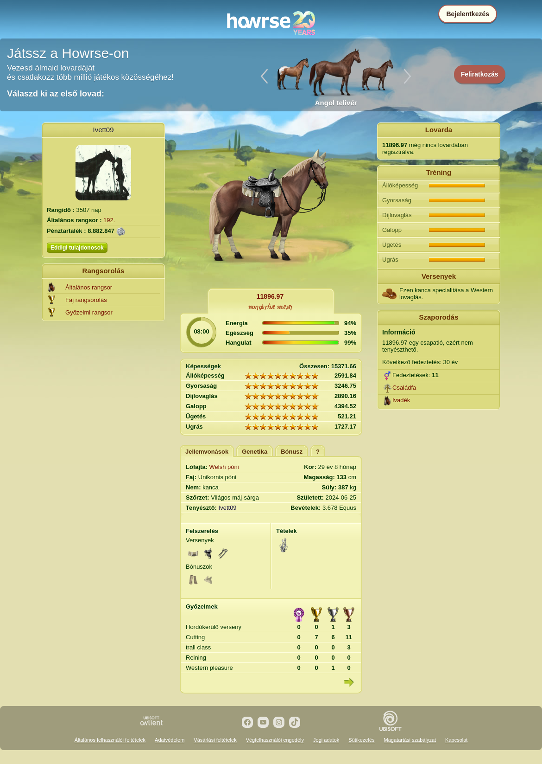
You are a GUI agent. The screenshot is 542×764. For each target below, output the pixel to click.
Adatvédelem (169, 740)
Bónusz (292, 451)
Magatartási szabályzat (410, 740)
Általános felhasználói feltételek (110, 740)
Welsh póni (224, 466)
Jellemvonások (206, 451)
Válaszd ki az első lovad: (55, 93)
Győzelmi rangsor (89, 312)
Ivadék (401, 400)
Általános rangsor (88, 287)
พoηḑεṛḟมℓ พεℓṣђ (270, 307)
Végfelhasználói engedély (275, 740)
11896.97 (270, 296)
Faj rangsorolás (86, 299)
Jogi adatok (326, 740)
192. (109, 220)
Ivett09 (103, 130)
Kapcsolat (456, 740)
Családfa (404, 387)
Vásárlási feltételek (215, 740)
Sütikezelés (361, 740)
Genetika (254, 451)
